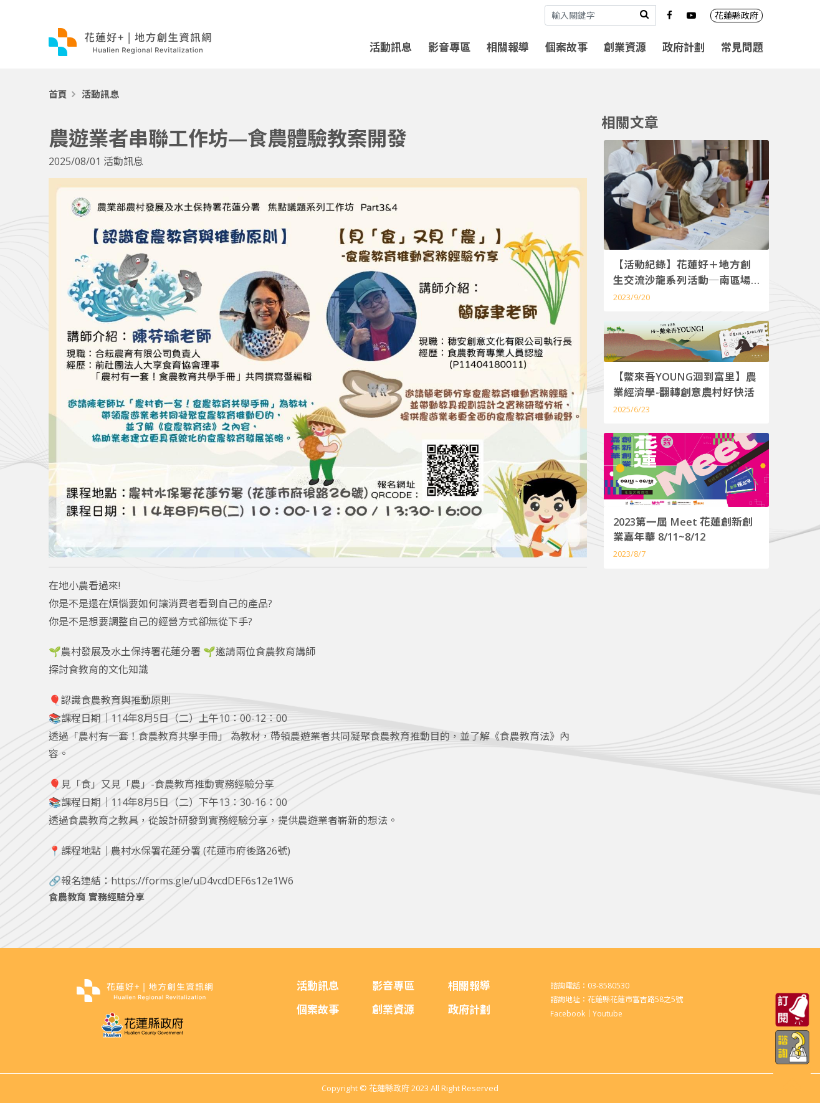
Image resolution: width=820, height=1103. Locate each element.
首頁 (58, 94)
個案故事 (566, 47)
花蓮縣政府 (736, 15)
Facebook (567, 1013)
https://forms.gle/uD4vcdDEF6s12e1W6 (202, 881)
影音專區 (449, 47)
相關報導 (508, 47)
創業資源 (625, 47)
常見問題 (742, 47)
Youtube (607, 1013)
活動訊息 (390, 47)
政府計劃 (683, 47)
